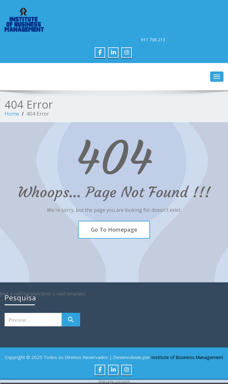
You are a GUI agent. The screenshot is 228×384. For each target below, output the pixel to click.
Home (12, 113)
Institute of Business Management (187, 357)
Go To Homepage (114, 229)
